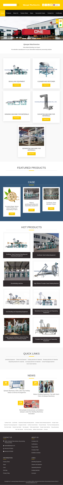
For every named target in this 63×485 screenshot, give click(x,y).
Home (2, 13)
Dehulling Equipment (36, 461)
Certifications (35, 444)
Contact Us (51, 13)
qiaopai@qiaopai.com (10, 445)
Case (4, 467)
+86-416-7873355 (9, 451)
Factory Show (24, 13)
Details (11, 213)
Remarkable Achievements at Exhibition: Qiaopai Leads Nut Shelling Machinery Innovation (31, 412)
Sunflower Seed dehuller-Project (51, 203)
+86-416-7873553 (9, 448)
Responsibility (35, 447)
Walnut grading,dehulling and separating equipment (31, 204)
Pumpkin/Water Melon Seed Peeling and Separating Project (11, 208)
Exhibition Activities (36, 452)
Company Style (35, 450)
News (31, 13)
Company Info (35, 441)
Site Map (5, 470)
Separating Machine (36, 467)
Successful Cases (40, 13)
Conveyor (34, 473)
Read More (16, 85)
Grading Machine (36, 470)
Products (8, 13)
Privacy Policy (6, 473)
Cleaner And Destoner (37, 464)
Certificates (59, 13)
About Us (15, 13)
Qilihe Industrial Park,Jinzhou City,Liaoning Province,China (15, 442)
